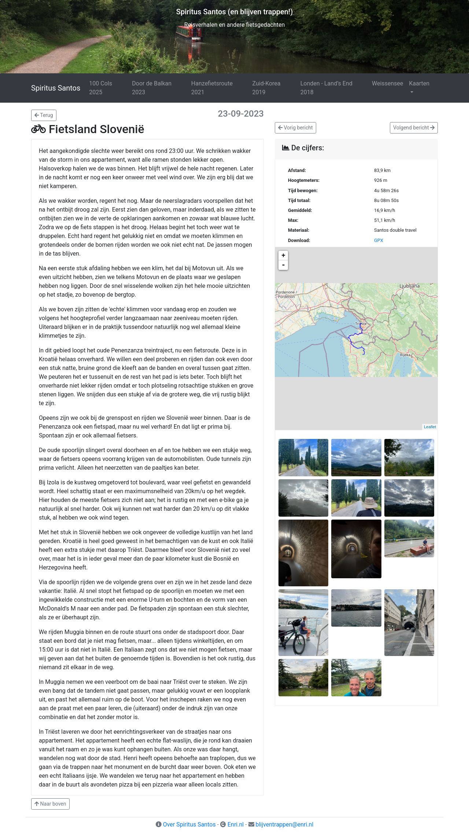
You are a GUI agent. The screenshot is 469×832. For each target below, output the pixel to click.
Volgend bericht (414, 128)
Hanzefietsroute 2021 (212, 88)
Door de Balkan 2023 (151, 88)
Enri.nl (236, 824)
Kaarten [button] (419, 83)
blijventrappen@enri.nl (284, 824)
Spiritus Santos (55, 88)
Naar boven (50, 804)
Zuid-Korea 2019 (266, 88)
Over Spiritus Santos (189, 824)
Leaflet (430, 427)
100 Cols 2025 (100, 88)
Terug (43, 115)
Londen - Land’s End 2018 (326, 88)
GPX (378, 240)
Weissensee (387, 83)
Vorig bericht (295, 128)
